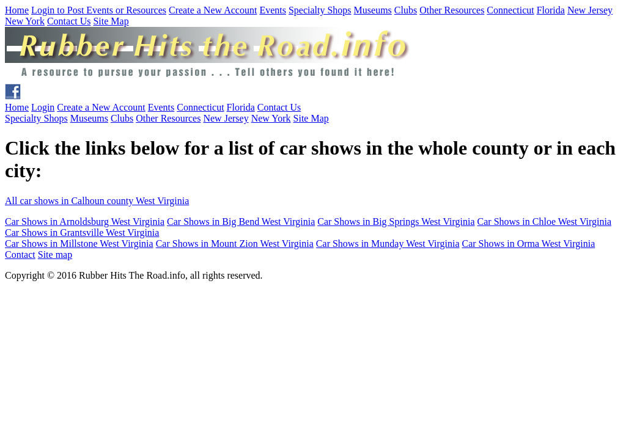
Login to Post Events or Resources (98, 10)
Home (17, 10)
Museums (373, 10)
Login (42, 107)
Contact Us (69, 21)
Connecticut (510, 10)
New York (25, 21)
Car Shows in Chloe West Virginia (544, 221)
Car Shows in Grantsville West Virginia (82, 232)
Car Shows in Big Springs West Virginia (395, 221)
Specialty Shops (320, 10)
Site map (55, 254)
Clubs (405, 10)
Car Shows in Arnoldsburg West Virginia (84, 221)
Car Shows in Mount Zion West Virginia (235, 243)
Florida (551, 10)
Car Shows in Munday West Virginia (388, 243)
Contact (20, 254)
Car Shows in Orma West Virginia (528, 243)
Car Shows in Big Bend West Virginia (241, 221)
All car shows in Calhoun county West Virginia (97, 201)
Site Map (110, 21)
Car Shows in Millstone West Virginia (79, 243)
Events (272, 10)
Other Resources (451, 10)
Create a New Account (213, 10)
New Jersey (590, 10)
